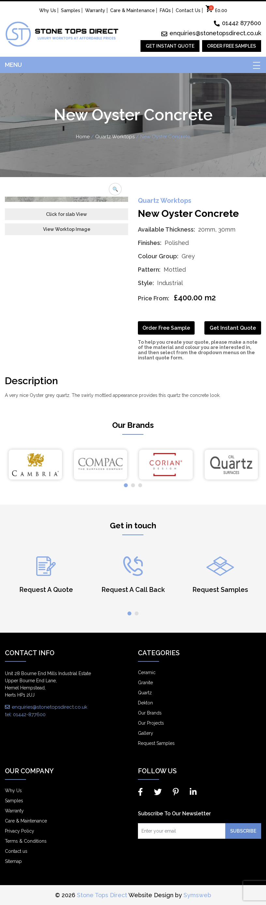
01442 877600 (237, 23)
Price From (153, 298)
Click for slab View (66, 332)
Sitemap (13, 861)
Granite (145, 682)
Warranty (95, 10)
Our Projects (151, 723)
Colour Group (157, 256)
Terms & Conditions (26, 841)
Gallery (145, 733)
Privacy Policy (19, 831)
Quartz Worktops (115, 137)
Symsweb (197, 895)
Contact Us (188, 10)
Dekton (145, 702)
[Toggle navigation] (256, 65)
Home (83, 137)
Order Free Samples (231, 46)
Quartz (145, 692)
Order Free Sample (166, 328)
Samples (70, 10)
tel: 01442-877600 (25, 714)
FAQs (165, 10)
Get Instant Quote (170, 46)
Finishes (149, 242)
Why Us (47, 10)
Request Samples (156, 743)
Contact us (16, 851)
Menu (13, 64)
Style (145, 282)
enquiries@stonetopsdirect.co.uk (211, 33)
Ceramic (146, 672)
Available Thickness (166, 229)
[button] (126, 485)
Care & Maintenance (132, 10)
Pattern (148, 269)
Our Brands (150, 713)
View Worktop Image (66, 347)
